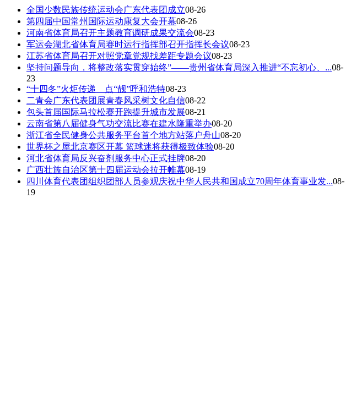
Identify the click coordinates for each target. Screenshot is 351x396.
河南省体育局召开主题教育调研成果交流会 (110, 32)
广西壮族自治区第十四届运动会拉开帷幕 (105, 169)
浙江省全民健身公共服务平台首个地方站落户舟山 (123, 135)
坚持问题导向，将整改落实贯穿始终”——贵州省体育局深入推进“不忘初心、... (179, 67)
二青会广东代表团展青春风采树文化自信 (105, 100)
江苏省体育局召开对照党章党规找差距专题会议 (119, 56)
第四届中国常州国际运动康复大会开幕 (101, 21)
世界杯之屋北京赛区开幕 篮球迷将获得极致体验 (120, 146)
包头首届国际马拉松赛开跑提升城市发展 (105, 112)
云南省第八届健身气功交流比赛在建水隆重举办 (119, 123)
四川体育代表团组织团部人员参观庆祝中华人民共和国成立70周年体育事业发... (179, 181)
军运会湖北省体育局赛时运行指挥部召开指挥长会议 (127, 44)
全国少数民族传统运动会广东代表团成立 (105, 9)
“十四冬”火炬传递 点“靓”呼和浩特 (95, 89)
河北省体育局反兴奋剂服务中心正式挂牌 (105, 158)
